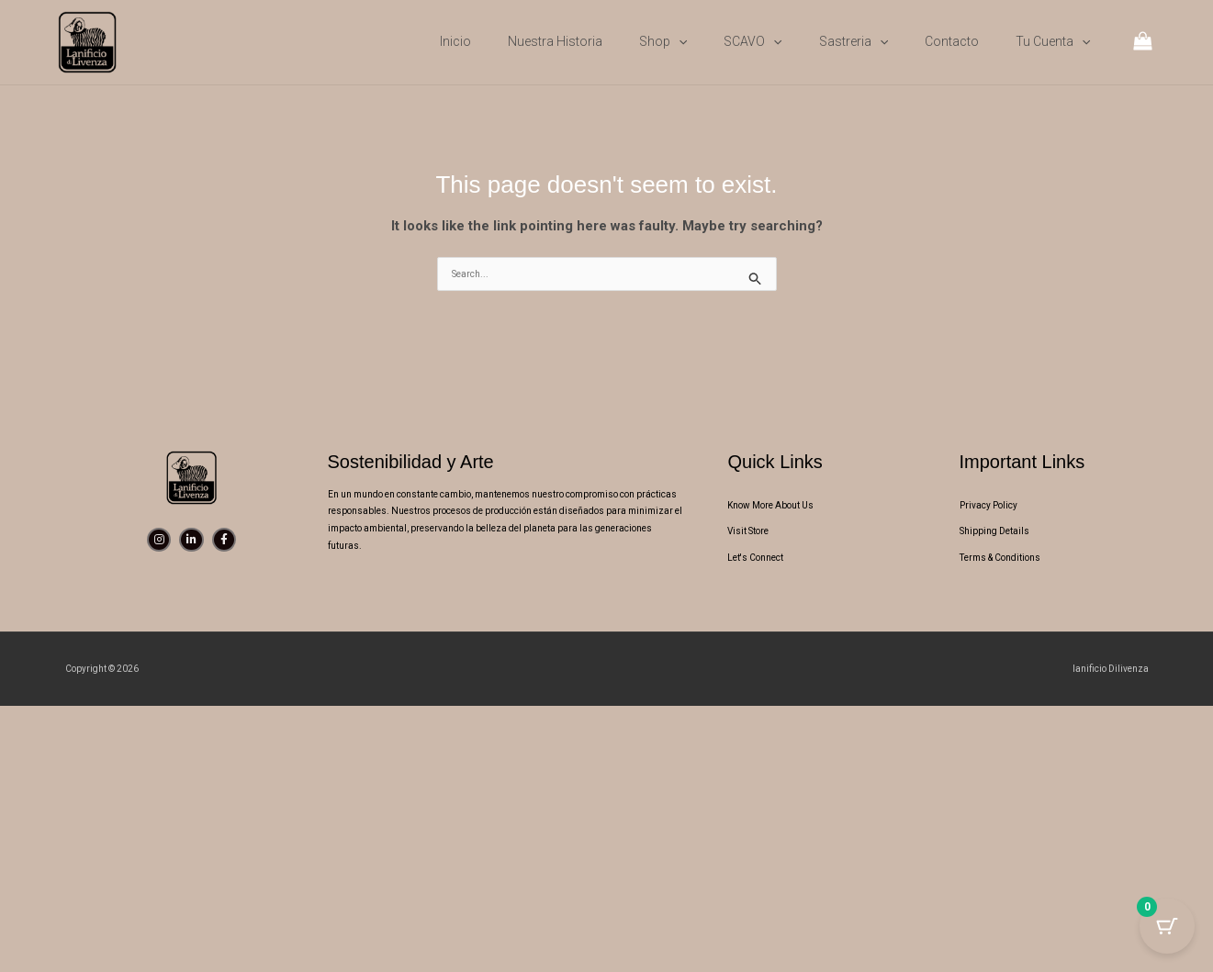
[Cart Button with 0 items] (1167, 926)
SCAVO (752, 41)
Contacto (952, 41)
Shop (663, 41)
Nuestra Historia (555, 41)
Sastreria (853, 41)
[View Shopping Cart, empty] (1143, 43)
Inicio (455, 41)
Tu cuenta (1053, 41)
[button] (678, 41)
